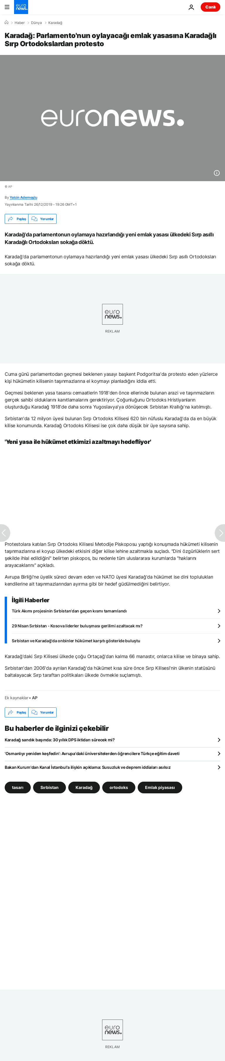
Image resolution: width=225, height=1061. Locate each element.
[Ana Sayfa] (6, 22)
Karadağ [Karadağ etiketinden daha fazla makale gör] (84, 787)
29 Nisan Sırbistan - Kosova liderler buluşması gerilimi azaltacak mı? (77, 625)
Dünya (36, 23)
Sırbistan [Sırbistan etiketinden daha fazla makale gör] (49, 787)
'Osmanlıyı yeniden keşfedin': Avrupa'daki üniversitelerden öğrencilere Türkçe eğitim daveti (92, 753)
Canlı (210, 6)
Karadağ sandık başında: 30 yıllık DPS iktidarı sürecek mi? (60, 739)
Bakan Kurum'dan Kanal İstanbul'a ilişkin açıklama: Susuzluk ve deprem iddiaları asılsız (88, 767)
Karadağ (55, 23)
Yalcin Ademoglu (23, 197)
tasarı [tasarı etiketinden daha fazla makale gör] (17, 787)
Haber (20, 23)
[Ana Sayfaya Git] (21, 7)
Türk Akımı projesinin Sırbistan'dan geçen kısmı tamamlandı (69, 610)
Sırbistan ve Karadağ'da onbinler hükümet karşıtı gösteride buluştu (76, 640)
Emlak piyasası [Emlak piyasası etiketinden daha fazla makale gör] (160, 787)
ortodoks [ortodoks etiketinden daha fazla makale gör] (119, 787)
